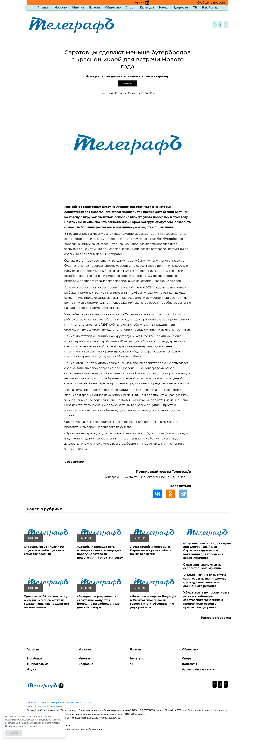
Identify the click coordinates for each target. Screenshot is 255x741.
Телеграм (112, 477)
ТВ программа (38, 664)
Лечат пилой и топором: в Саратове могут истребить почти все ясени (150, 550)
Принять (14, 733)
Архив (142, 2)
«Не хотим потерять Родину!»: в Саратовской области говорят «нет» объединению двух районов (153, 602)
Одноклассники (153, 477)
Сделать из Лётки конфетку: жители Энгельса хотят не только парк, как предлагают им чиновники (46, 602)
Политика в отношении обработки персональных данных (59, 702)
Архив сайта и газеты (199, 669)
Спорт (130, 7)
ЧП (132, 664)
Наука (163, 7)
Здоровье (180, 7)
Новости (61, 7)
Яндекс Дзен (177, 477)
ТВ (195, 7)
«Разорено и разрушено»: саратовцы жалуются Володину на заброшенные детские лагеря (98, 602)
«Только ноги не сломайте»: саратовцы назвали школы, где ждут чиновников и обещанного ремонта (204, 580)
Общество (113, 7)
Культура (147, 7)
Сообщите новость (211, 2)
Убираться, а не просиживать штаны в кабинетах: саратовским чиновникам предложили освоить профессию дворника (206, 600)
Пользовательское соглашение (45, 706)
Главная (43, 7)
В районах (210, 7)
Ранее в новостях (216, 618)
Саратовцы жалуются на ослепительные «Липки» (202, 566)
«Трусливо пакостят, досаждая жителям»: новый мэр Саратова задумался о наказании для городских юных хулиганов (207, 551)
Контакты (189, 664)
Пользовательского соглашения (21, 726)
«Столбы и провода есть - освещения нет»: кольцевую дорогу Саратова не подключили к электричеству (100, 552)
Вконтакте (130, 477)
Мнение (78, 7)
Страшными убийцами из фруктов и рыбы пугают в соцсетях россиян (44, 550)
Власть (94, 7)
